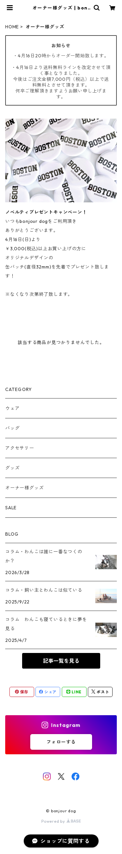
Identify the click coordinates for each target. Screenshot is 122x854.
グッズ (12, 468)
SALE (11, 508)
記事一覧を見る (61, 661)
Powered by (61, 821)
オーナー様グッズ (24, 488)
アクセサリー (19, 448)
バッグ (12, 428)
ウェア (12, 408)
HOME (12, 27)
